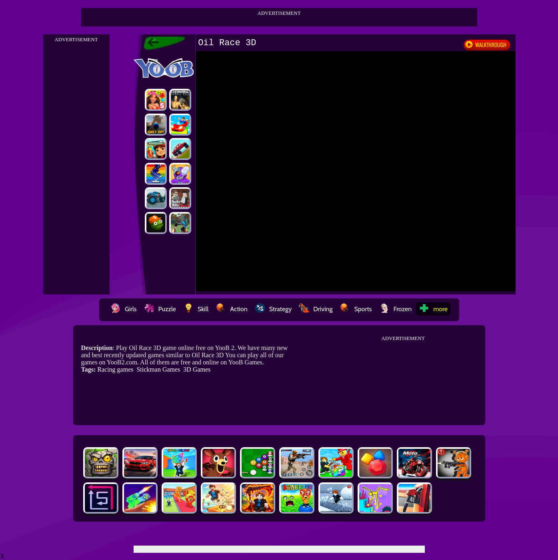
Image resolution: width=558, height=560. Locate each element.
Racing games (115, 369)
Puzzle (160, 309)
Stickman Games (158, 369)
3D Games (196, 369)
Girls (123, 309)
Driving (315, 309)
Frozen (395, 309)
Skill (195, 309)
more (433, 309)
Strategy (273, 309)
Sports (356, 309)
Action (231, 309)
